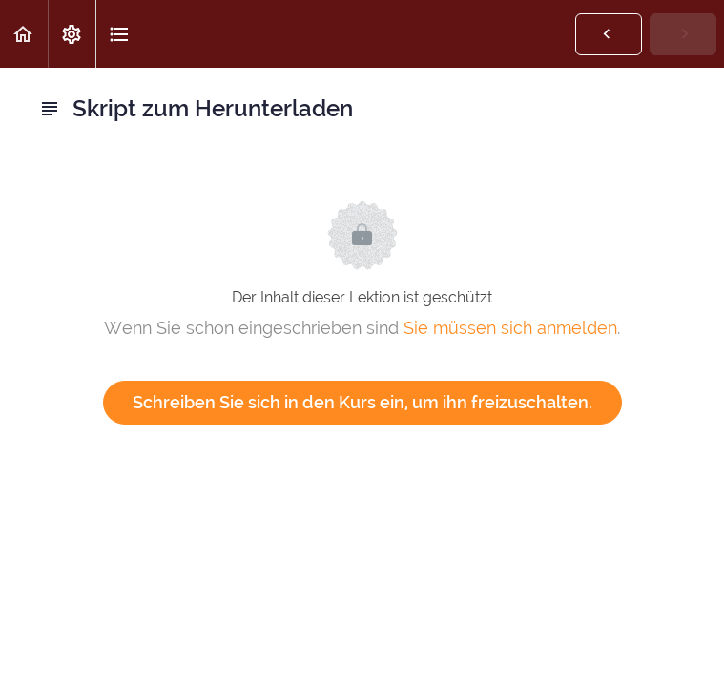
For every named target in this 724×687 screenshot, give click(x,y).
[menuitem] (71, 34)
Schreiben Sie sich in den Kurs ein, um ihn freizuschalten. (362, 402)
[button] (24, 34)
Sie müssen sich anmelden (510, 328)
